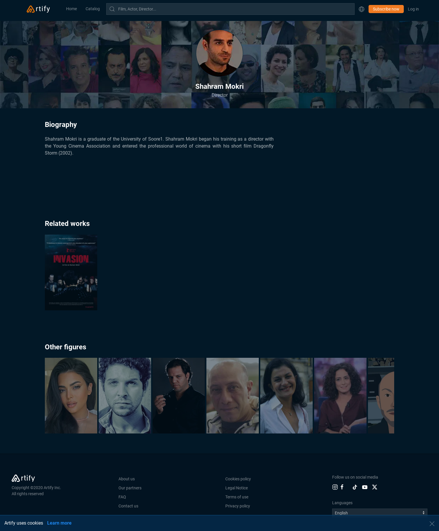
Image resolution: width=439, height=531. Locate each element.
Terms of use (236, 497)
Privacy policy (237, 506)
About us (126, 479)
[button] (361, 9)
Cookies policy (238, 479)
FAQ (122, 497)
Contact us (128, 506)
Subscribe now (386, 9)
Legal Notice (236, 488)
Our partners (129, 488)
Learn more (59, 523)
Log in (413, 9)
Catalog (93, 8)
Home (71, 8)
